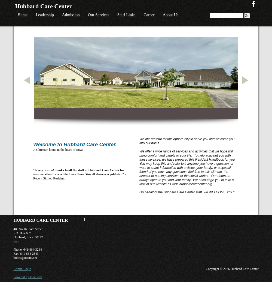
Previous (28, 86)
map (16, 241)
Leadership (45, 15)
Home (23, 15)
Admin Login (22, 269)
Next (246, 86)
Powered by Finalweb (28, 277)
